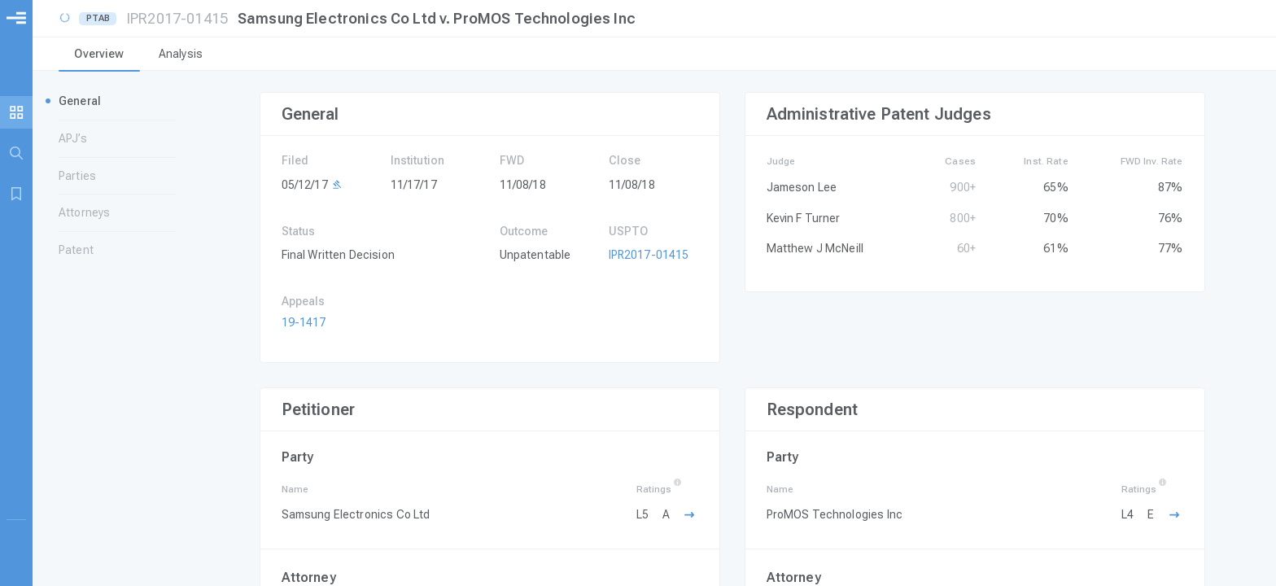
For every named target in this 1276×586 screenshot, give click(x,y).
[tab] (99, 55)
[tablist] (654, 55)
